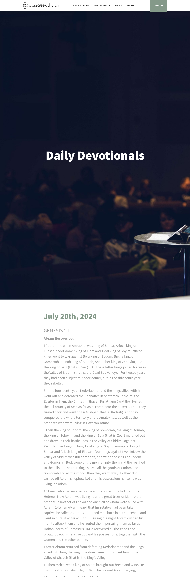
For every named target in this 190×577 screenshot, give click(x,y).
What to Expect (102, 5)
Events (130, 5)
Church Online (81, 5)
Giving (118, 5)
